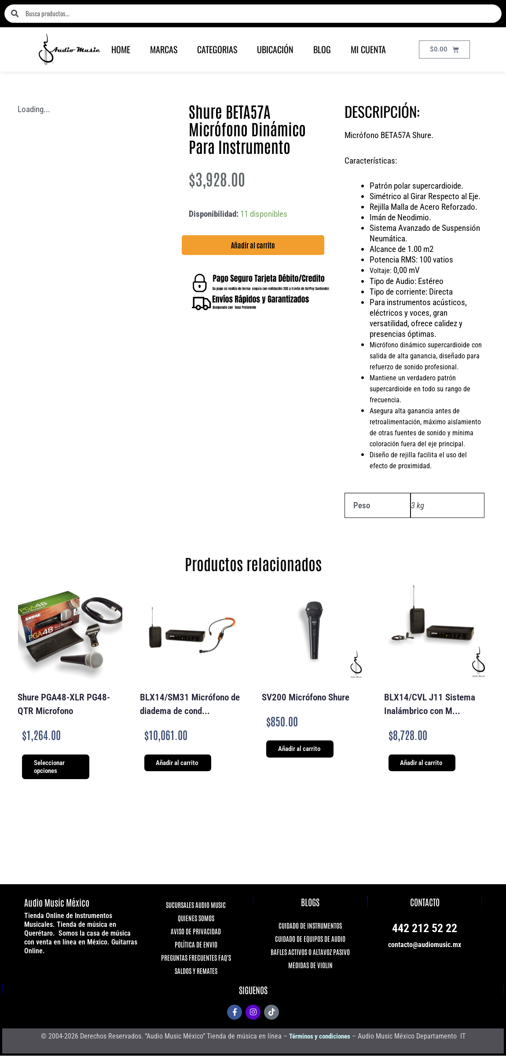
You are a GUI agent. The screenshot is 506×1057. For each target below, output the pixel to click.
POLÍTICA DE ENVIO (196, 945)
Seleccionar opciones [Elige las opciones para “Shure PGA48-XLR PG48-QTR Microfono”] (51, 767)
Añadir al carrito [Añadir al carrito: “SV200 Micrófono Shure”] (301, 750)
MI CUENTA (368, 49)
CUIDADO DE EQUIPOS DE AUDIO (310, 939)
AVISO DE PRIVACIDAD (196, 932)
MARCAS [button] (163, 49)
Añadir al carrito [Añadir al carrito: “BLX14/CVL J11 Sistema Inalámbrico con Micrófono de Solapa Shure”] (424, 763)
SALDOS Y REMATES (196, 971)
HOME (120, 49)
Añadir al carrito (253, 245)
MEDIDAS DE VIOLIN (310, 966)
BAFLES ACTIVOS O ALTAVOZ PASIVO (310, 952)
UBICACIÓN (275, 49)
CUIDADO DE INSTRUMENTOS (310, 926)
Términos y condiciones (319, 1037)
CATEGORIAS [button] (217, 49)
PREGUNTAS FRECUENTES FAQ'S (196, 958)
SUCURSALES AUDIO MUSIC (196, 905)
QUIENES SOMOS (196, 919)
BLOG (322, 49)
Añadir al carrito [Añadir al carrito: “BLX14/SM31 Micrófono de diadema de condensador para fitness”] (179, 763)
